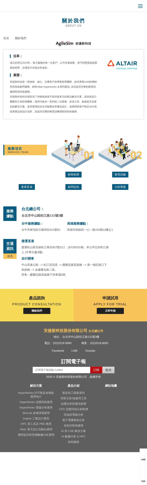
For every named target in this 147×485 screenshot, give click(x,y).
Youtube (90, 383)
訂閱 (96, 403)
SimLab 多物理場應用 (36, 445)
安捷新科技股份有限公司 (25, 5)
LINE (75, 383)
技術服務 (73, 474)
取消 (108, 403)
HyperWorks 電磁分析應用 (36, 440)
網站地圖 (111, 418)
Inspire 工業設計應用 (36, 451)
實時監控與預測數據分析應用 (36, 467)
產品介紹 (73, 418)
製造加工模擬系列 (73, 425)
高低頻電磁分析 (73, 447)
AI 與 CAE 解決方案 (73, 464)
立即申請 (110, 343)
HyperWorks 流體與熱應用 (36, 435)
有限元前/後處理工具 (73, 431)
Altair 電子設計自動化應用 (36, 462)
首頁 (6, 38)
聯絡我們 (37, 343)
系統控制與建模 (73, 458)
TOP (143, 481)
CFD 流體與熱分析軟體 (73, 442)
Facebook (58, 383)
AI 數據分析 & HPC (73, 469)
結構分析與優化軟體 (73, 436)
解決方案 (36, 418)
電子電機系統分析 (73, 453)
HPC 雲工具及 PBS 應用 (36, 456)
